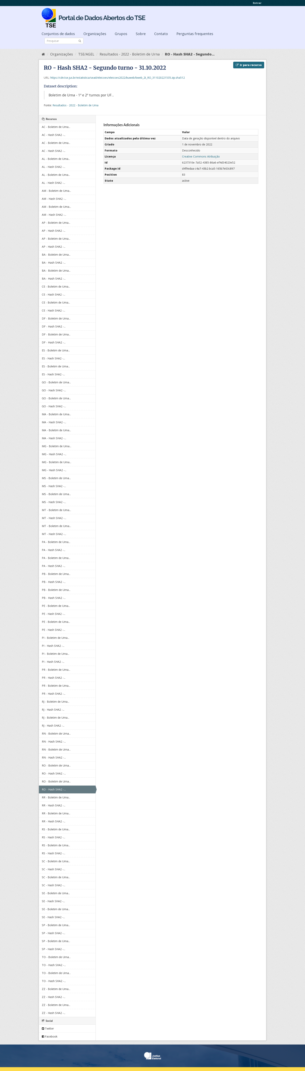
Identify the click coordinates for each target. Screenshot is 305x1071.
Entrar (257, 3)
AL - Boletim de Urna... (56, 159)
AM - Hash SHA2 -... (54, 199)
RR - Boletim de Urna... (56, 797)
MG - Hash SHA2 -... (54, 454)
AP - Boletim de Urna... (56, 222)
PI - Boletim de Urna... (55, 638)
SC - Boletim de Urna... (56, 861)
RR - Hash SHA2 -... (53, 805)
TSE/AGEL (86, 54)
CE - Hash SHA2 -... (53, 294)
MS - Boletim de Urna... (56, 478)
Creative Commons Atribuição (201, 156)
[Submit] (80, 40)
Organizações (94, 33)
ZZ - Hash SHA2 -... (53, 997)
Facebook (49, 1036)
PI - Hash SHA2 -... (53, 646)
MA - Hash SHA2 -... (54, 422)
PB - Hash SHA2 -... (54, 582)
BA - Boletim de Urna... (56, 254)
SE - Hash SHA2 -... (53, 901)
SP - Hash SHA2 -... (53, 933)
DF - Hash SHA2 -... (54, 326)
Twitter (48, 1028)
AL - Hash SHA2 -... (53, 167)
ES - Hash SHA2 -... (53, 358)
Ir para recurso (249, 65)
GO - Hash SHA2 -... (54, 390)
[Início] (43, 54)
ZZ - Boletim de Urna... (56, 989)
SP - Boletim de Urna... (56, 925)
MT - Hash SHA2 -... (54, 518)
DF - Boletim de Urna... (56, 318)
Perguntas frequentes (194, 33)
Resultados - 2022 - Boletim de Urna (130, 54)
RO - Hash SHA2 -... (54, 773)
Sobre (141, 33)
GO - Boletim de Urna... (56, 382)
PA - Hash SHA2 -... (53, 550)
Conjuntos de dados (58, 33)
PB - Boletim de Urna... (56, 574)
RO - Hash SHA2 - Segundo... (190, 54)
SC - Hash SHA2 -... (53, 869)
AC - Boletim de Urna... (56, 127)
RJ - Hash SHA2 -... (53, 709)
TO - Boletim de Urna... (56, 957)
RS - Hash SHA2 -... (53, 837)
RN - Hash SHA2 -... (54, 741)
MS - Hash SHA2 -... (54, 486)
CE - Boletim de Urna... (56, 286)
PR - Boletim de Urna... (56, 669)
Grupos (121, 33)
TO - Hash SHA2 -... (54, 965)
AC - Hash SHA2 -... (53, 135)
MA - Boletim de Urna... (56, 414)
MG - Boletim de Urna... (56, 446)
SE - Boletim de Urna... (56, 893)
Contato (161, 33)
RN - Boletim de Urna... (56, 733)
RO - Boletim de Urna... (56, 765)
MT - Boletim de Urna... (56, 510)
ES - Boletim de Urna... (56, 350)
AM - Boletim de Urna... (56, 191)
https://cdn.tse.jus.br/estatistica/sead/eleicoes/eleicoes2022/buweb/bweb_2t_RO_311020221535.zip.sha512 (117, 77)
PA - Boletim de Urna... (56, 542)
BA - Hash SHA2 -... (54, 262)
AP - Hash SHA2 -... (53, 230)
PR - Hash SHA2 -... (53, 677)
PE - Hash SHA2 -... (53, 614)
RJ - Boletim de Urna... (55, 701)
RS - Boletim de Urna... (56, 829)
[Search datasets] (64, 41)
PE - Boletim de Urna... (56, 606)
